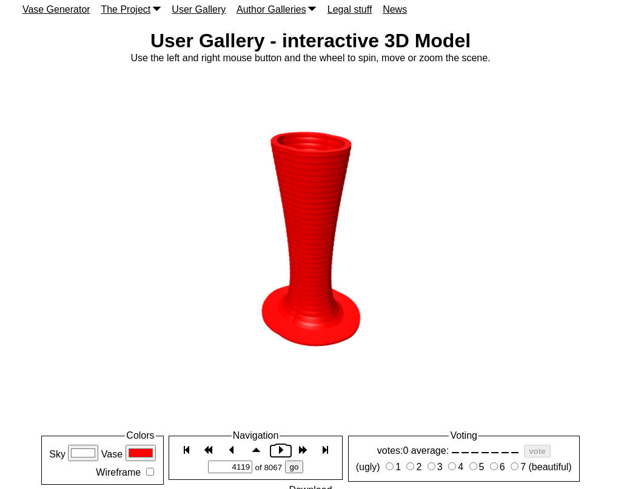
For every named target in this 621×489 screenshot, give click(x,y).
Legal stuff (349, 9)
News (395, 9)
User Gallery (199, 9)
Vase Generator (56, 9)
